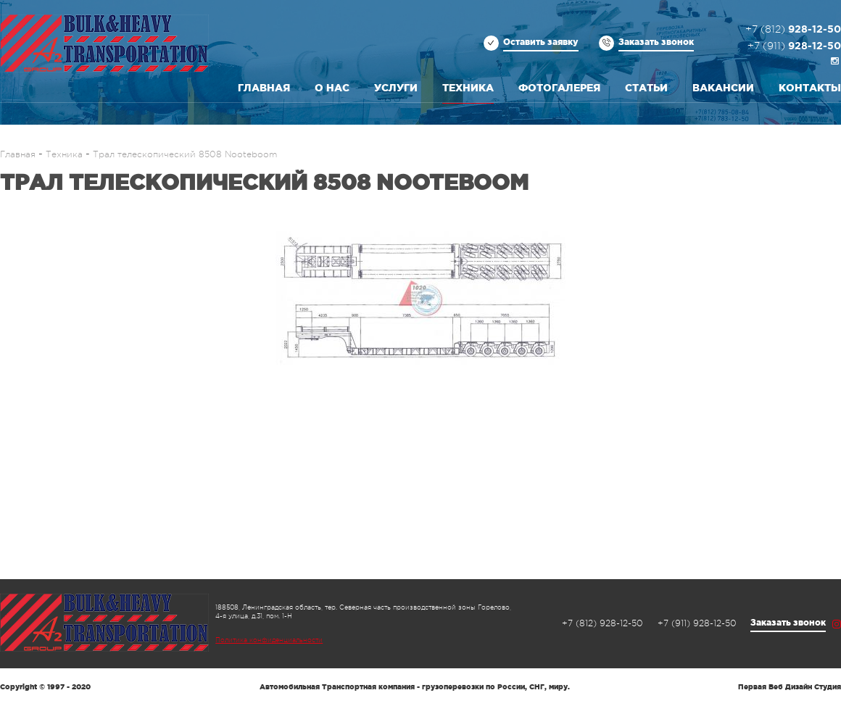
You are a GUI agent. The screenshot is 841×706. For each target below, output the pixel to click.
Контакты (810, 88)
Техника (468, 88)
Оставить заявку (541, 41)
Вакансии (723, 88)
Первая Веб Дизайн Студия (789, 687)
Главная (264, 88)
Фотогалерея (559, 88)
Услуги (396, 88)
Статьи (646, 88)
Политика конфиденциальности (269, 640)
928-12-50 (793, 29)
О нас (332, 88)
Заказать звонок (656, 41)
